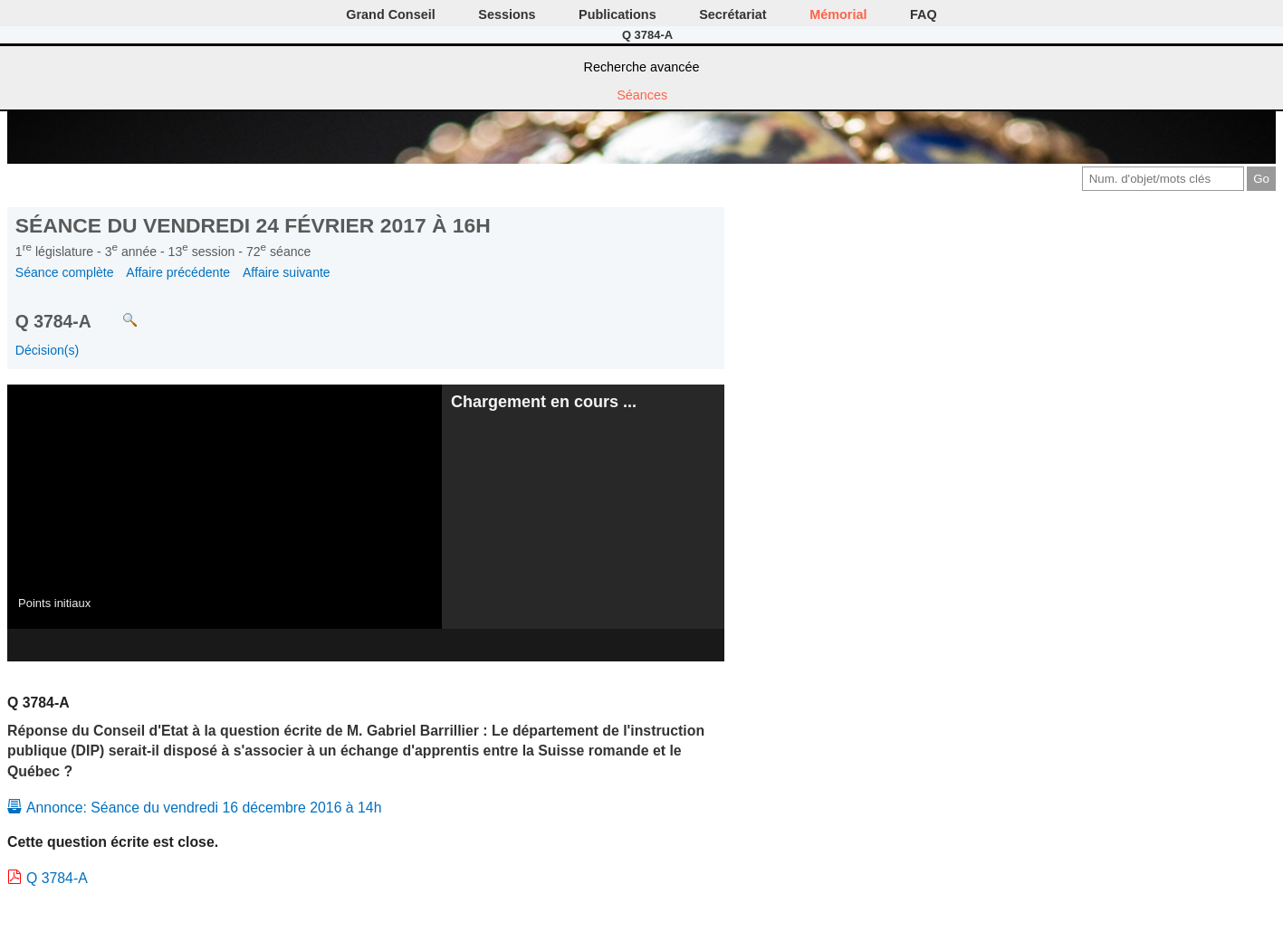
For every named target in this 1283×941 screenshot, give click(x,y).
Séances (642, 95)
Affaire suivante (286, 272)
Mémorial (838, 14)
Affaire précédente (178, 272)
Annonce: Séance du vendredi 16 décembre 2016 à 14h (203, 807)
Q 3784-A (57, 878)
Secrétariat (732, 14)
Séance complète (64, 272)
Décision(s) (47, 350)
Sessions (506, 14)
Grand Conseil (390, 14)
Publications (617, 14)
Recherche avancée (642, 67)
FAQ (923, 14)
